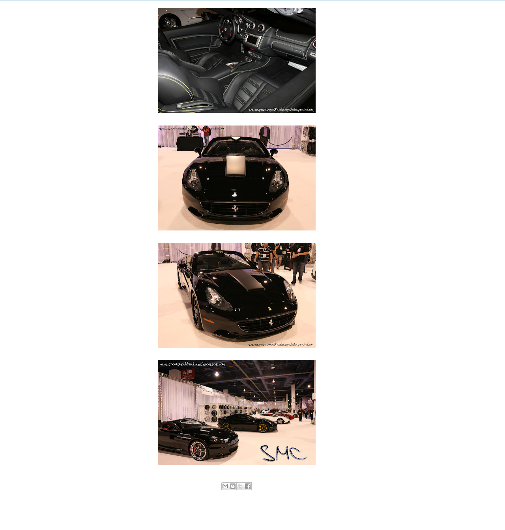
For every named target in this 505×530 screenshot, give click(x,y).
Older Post (323, 512)
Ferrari (244, 494)
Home (238, 512)
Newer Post (151, 512)
